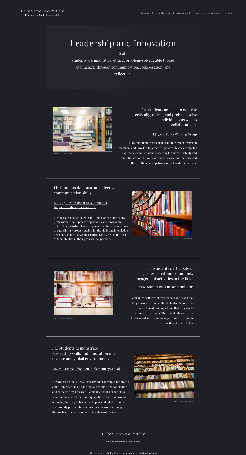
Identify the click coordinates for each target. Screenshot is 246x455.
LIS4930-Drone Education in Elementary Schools (86, 369)
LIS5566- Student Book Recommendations (163, 286)
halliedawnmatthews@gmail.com (123, 441)
